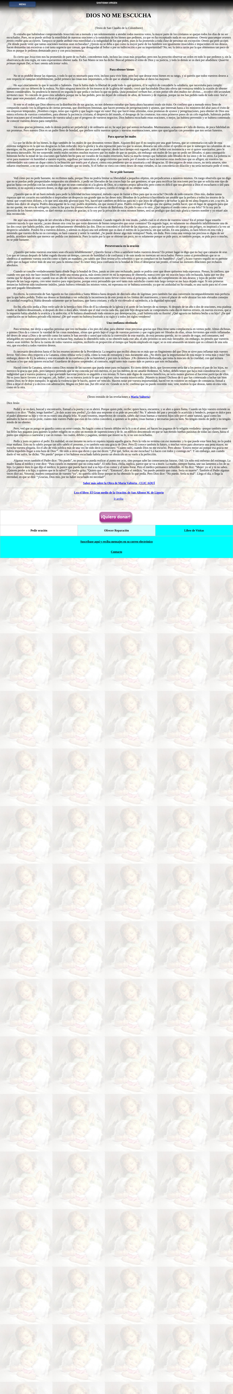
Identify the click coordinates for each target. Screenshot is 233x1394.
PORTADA (20, 22)
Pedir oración (20, 1084)
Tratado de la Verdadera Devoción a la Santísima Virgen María (20, 811)
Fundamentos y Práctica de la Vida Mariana (20, 789)
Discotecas (20, 1248)
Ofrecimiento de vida (20, 373)
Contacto (20, 1335)
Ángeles (20, 1270)
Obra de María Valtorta (20, 865)
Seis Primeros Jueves (20, 428)
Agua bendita (20, 450)
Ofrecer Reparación (20, 1095)
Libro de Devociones (20, 461)
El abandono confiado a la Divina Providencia (20, 1128)
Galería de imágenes (20, 1160)
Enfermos (20, 996)
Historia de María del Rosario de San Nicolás (20, 931)
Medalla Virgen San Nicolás (20, 384)
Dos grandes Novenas (20, 395)
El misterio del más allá (20, 832)
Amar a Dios (20, 1029)
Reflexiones (20, 1149)
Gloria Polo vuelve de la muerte (20, 1182)
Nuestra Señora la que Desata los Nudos (20, 964)
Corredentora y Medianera (20, 887)
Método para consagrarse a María (20, 953)
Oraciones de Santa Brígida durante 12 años (20, 439)
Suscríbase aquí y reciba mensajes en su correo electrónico (116, 1376)
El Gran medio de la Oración (20, 843)
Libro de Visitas (193, 1364)
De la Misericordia (20, 690)
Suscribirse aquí (20, 1324)
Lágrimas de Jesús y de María (20, 406)
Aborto (20, 1226)
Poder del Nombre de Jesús (20, 1051)
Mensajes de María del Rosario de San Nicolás (20, 854)
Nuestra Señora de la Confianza (20, 417)
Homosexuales (20, 1237)
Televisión (20, 1215)
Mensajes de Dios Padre (20, 1171)
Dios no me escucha (20, 603)
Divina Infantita (20, 318)
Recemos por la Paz (20, 1259)
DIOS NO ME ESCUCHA (137, 6)
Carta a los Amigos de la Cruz (20, 822)
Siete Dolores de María (20, 122)
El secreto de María (20, 799)
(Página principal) (20, 25)
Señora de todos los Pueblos (20, 942)
